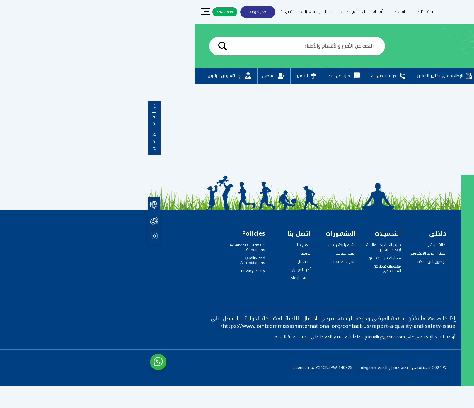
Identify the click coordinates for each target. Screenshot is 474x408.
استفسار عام (152, 278)
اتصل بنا (139, 12)
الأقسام (231, 12)
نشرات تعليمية (196, 261)
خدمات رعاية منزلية (169, 12)
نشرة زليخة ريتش (194, 245)
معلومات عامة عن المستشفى (239, 269)
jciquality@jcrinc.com (237, 337)
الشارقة (6, 120)
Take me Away (400, 153)
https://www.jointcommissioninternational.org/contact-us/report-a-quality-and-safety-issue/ (190, 326)
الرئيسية (405, 47)
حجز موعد (110, 12)
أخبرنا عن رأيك (197, 76)
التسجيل (156, 261)
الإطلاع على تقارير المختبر (297, 76)
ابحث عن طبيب (205, 12)
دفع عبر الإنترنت (354, 76)
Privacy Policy (105, 271)
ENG (72, 12)
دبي (6, 107)
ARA (82, 12)
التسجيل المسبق (403, 76)
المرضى (126, 76)
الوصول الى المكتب (283, 261)
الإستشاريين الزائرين (82, 76)
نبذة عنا (277, 12)
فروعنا (158, 253)
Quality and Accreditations (104, 260)
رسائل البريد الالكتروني (280, 253)
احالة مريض (289, 245)
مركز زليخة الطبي (6, 141)
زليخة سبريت (198, 253)
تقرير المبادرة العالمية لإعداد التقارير (235, 247)
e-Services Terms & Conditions (99, 247)
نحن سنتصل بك (241, 76)
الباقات (253, 12)
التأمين (158, 76)
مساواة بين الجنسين (236, 258)
